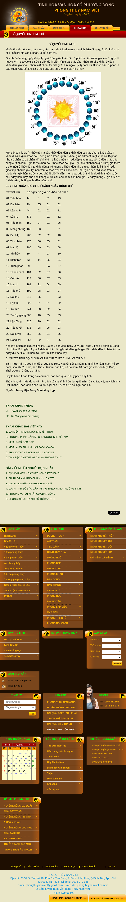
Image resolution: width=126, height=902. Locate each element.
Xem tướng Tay (21, 656)
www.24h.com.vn (100, 757)
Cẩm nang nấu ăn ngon (64, 751)
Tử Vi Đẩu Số (21, 645)
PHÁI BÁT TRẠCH (21, 811)
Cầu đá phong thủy (21, 574)
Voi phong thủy (21, 563)
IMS (72, 892)
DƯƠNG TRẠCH (64, 536)
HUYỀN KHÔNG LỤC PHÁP (21, 828)
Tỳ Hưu (21, 596)
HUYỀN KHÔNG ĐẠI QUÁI (21, 806)
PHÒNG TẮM (64, 602)
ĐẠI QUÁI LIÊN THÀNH (64, 724)
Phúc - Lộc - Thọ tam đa (21, 591)
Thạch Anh (21, 536)
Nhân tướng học (21, 651)
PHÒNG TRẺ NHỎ (64, 618)
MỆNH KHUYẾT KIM (107, 541)
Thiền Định (64, 757)
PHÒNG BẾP (64, 563)
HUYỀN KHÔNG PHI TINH (64, 708)
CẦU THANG (64, 585)
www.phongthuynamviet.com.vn (108, 749)
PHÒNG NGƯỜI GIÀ (64, 623)
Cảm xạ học (64, 790)
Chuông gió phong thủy (21, 580)
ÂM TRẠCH (64, 541)
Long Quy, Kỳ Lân (21, 569)
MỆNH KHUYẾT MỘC (107, 547)
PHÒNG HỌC (64, 596)
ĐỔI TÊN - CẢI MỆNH (107, 558)
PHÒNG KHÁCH (64, 574)
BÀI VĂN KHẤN (21, 822)
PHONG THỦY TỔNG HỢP (64, 730)
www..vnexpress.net (102, 753)
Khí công (64, 784)
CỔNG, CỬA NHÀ (64, 552)
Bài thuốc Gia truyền (64, 768)
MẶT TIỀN (64, 613)
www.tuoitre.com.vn (102, 761)
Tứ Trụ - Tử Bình (21, 640)
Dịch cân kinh (64, 779)
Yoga (64, 773)
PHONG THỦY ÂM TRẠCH (21, 850)
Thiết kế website (60, 892)
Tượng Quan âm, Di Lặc (21, 585)
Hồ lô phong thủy (21, 558)
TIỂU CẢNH (64, 547)
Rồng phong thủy (21, 552)
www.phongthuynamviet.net (106, 745)
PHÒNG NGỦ (64, 558)
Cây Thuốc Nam (64, 762)
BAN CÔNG (64, 580)
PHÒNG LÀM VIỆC (64, 607)
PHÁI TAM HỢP (21, 833)
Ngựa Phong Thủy (21, 547)
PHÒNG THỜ (64, 569)
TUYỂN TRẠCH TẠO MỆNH (21, 844)
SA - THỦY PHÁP (21, 839)
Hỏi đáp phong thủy (64, 633)
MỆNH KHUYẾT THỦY (107, 536)
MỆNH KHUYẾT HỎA (107, 552)
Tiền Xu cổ (21, 541)
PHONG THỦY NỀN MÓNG (64, 702)
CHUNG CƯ (64, 591)
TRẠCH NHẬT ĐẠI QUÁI (64, 719)
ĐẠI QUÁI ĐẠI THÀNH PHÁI (64, 713)
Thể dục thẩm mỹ (64, 746)
